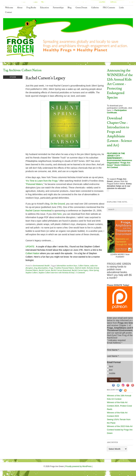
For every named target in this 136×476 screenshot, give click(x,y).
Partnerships (58, 7)
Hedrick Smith (80, 268)
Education (44, 7)
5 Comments (80, 273)
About (19, 7)
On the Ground (57, 203)
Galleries (95, 7)
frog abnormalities (41, 268)
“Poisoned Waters (34, 184)
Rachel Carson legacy (80, 270)
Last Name (113, 356)
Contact (8, 12)
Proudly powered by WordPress (78, 466)
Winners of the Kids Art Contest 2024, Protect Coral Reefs (119, 405)
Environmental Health (41, 266)
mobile (112, 373)
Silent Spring (94, 270)
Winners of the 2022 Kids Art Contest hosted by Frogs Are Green (119, 429)
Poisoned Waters (32, 270)
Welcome (9, 7)
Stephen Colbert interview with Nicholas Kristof (56, 273)
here (59, 214)
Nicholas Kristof (93, 268)
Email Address (114, 342)
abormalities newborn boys (67, 266)
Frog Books (31, 7)
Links (121, 7)
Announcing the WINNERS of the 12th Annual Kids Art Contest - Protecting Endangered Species (120, 84)
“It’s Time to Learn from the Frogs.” (42, 181)
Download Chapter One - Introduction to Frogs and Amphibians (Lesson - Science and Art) (119, 132)
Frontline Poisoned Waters (64, 268)
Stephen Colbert (32, 273)
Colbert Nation (33, 253)
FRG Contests (109, 7)
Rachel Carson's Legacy (45, 78)
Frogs (51, 268)
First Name (113, 350)
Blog (70, 7)
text (110, 370)
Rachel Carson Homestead (39, 210)
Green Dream (81, 7)
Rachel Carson (44, 270)
